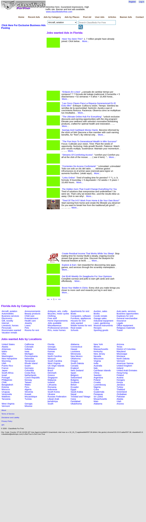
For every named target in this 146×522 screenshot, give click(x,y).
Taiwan (28, 382)
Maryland (121, 351)
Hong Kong (122, 373)
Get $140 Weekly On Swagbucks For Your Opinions (87, 276)
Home (21, 17)
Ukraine (51, 394)
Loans (28, 325)
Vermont (121, 361)
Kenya (120, 382)
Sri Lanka (98, 396)
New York (98, 344)
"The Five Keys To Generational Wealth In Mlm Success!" (89, 141)
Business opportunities (127, 313)
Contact (140, 17)
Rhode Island (31, 363)
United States (8, 344)
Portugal (6, 377)
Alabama (75, 344)
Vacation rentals (9, 332)
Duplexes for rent (125, 316)
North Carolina (55, 356)
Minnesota (76, 354)
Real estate (76, 328)
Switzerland (76, 377)
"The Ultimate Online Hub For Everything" (82, 116)
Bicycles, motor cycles (58, 313)
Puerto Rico (7, 366)
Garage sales (100, 318)
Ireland (120, 368)
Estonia (5, 387)
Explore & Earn (69, 265)
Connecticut (76, 347)
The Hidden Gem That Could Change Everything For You (89, 189)
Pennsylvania (31, 356)
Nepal (73, 394)
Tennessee (30, 361)
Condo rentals (100, 316)
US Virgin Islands (56, 366)
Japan (5, 370)
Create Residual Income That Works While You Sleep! (88, 253)
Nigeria (97, 387)
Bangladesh (7, 385)
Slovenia (29, 392)
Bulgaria (75, 380)
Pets (27, 328)
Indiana (28, 349)
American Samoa (125, 363)
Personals (6, 328)
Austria (120, 377)
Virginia (97, 361)
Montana (121, 356)
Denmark (52, 373)
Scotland (75, 382)
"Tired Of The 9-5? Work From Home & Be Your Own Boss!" (91, 200)
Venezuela (7, 394)
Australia (98, 366)
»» (59, 299)
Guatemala (99, 392)
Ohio (4, 354)
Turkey (120, 387)
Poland (97, 380)
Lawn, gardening (102, 323)
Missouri (52, 358)
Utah (4, 363)
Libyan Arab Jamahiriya (53, 400)
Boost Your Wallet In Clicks (75, 288)
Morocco (6, 389)
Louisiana (75, 351)
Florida (51, 344)
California (29, 344)
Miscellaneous (54, 325)
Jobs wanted (77, 323)
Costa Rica (30, 373)
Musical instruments (103, 325)
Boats (73, 313)
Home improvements (58, 321)
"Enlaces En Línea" (71, 92)
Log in (141, 2)
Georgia (51, 347)
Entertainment (31, 318)
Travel (120, 330)
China (96, 373)
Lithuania (52, 385)
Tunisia (28, 399)
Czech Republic (32, 377)
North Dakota (123, 358)
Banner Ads (126, 17)
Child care (29, 316)
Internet (5, 323)
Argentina (98, 377)
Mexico (51, 368)
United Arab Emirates (127, 370)
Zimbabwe (122, 394)
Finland (120, 375)
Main (96, 401)
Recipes (97, 328)
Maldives (6, 396)
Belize (74, 385)
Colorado (29, 347)
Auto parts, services (126, 311)
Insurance (121, 321)
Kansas (51, 351)
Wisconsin (99, 358)
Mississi (28, 406)
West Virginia (54, 363)
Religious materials (126, 328)
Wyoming (6, 361)
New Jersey (99, 354)
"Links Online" (68, 177)
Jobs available (54, 323)
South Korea (54, 392)
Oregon (74, 361)
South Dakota (77, 363)
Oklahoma (76, 358)
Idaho (4, 351)
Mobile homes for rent (81, 325)
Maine (51, 354)
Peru (27, 387)
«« (48, 299)
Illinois (97, 347)
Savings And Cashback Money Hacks (80, 130)
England (75, 368)
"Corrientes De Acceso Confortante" (79, 166)
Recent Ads (34, 17)
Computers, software (81, 316)
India (96, 363)
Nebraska (29, 358)
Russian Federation (57, 396)
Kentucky (98, 351)
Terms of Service (7, 414)
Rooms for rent (32, 330)
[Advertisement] (23, 51)
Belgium (74, 375)
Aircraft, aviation (9, 311)
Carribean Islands (102, 370)
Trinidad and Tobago (80, 396)
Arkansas (6, 349)
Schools (74, 330)
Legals (120, 323)
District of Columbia (126, 349)
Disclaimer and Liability (10, 417)
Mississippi (122, 354)
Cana (73, 399)
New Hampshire (9, 358)
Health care (30, 321)
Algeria (28, 389)
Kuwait (28, 394)
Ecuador (75, 387)
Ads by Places (72, 17)
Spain (73, 373)
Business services (10, 316)
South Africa (7, 373)
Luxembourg (100, 385)
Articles (112, 17)
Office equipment (125, 325)
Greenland (122, 392)
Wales (28, 385)
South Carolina (55, 361)
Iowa (27, 351)
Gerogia (28, 404)
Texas (119, 347)
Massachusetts (101, 349)
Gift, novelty (7, 321)
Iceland (51, 382)
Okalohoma (76, 404)
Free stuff (52, 318)
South (50, 404)
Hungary (121, 380)
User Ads (99, 17)
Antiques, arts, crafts (58, 311)
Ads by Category (52, 17)
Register (132, 2)
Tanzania (6, 399)
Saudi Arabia (77, 392)
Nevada (97, 356)
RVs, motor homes (57, 330)
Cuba (96, 389)
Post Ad (87, 17)
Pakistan (121, 396)
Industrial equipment (103, 321)
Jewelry (28, 323)
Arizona (120, 344)
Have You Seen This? (72, 39)
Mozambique (31, 396)
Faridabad (75, 401)
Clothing (52, 316)
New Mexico (76, 356)
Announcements (32, 311)
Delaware (52, 349)
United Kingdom (124, 366)
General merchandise (127, 318)
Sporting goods (101, 330)
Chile (4, 382)
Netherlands (30, 375)
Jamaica (121, 385)
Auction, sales (100, 311)
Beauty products (32, 313)
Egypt (73, 389)
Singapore (53, 377)
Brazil (50, 370)
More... (85, 41)
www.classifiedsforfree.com (59, 12)
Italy (96, 368)
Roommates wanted (11, 330)
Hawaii (74, 349)
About (3, 410)
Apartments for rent (80, 311)
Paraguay (98, 394)
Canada (74, 366)
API (2, 425)
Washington (7, 356)
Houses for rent (78, 321)
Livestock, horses (10, 325)
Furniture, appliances (81, 318)
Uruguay (6, 392)
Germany (29, 368)
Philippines (7, 380)
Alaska (5, 347)
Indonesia (52, 389)
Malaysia (52, 380)
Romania (52, 387)
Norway (28, 380)
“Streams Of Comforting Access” (77, 155)
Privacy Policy (6, 421)
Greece (51, 375)
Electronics (7, 318)
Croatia (97, 382)
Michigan (29, 354)
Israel (4, 375)
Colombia (29, 370)
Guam (28, 366)
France (5, 368)
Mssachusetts (100, 399)
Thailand (121, 389)
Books (97, 313)
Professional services (58, 328)
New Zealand (77, 370)
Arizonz (120, 404)
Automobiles (8, 313)
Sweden (97, 375)
